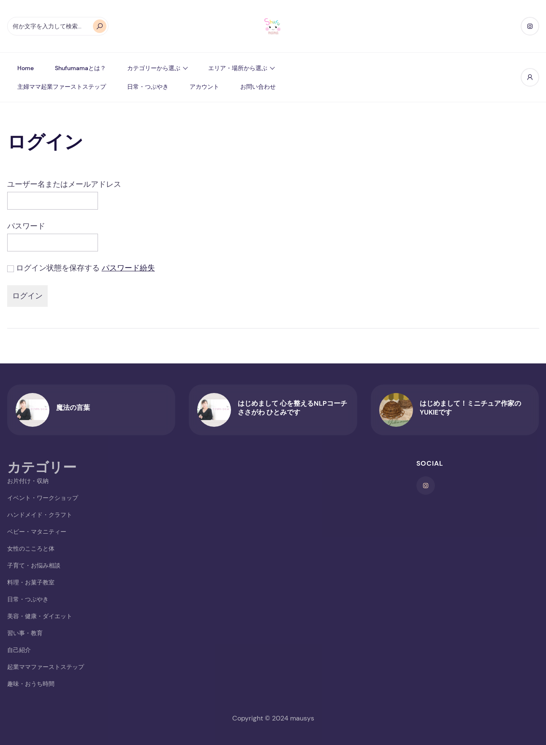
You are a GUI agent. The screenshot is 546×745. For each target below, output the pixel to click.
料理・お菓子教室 (30, 582)
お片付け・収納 (28, 481)
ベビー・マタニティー (36, 531)
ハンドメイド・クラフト (39, 514)
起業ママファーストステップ (45, 667)
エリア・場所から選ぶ (237, 68)
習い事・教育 (25, 633)
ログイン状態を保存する (58, 268)
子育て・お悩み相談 (33, 565)
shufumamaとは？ (80, 68)
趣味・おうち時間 (30, 684)
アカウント (204, 86)
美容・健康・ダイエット (39, 616)
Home (25, 68)
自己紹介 (19, 650)
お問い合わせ (258, 86)
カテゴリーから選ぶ (153, 68)
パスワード (26, 226)
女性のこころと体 (30, 548)
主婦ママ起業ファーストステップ (61, 86)
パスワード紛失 (128, 268)
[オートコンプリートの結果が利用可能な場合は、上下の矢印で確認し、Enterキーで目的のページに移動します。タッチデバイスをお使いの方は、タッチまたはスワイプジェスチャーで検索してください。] (58, 26)
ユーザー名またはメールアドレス (64, 184)
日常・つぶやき (147, 86)
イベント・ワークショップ (42, 498)
